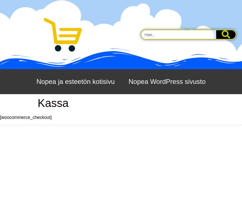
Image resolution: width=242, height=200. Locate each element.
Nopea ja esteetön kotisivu (75, 81)
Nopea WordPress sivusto (167, 81)
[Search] (226, 34)
